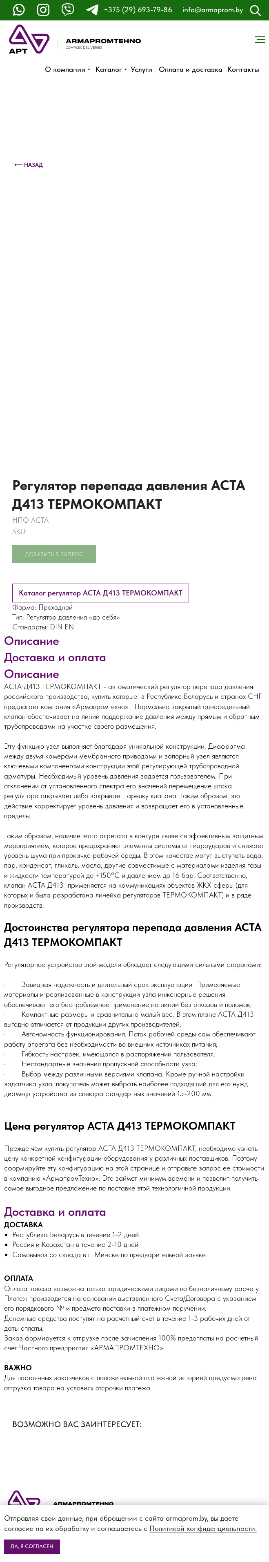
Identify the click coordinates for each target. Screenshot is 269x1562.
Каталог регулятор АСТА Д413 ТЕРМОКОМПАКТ (100, 593)
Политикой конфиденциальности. (203, 1528)
